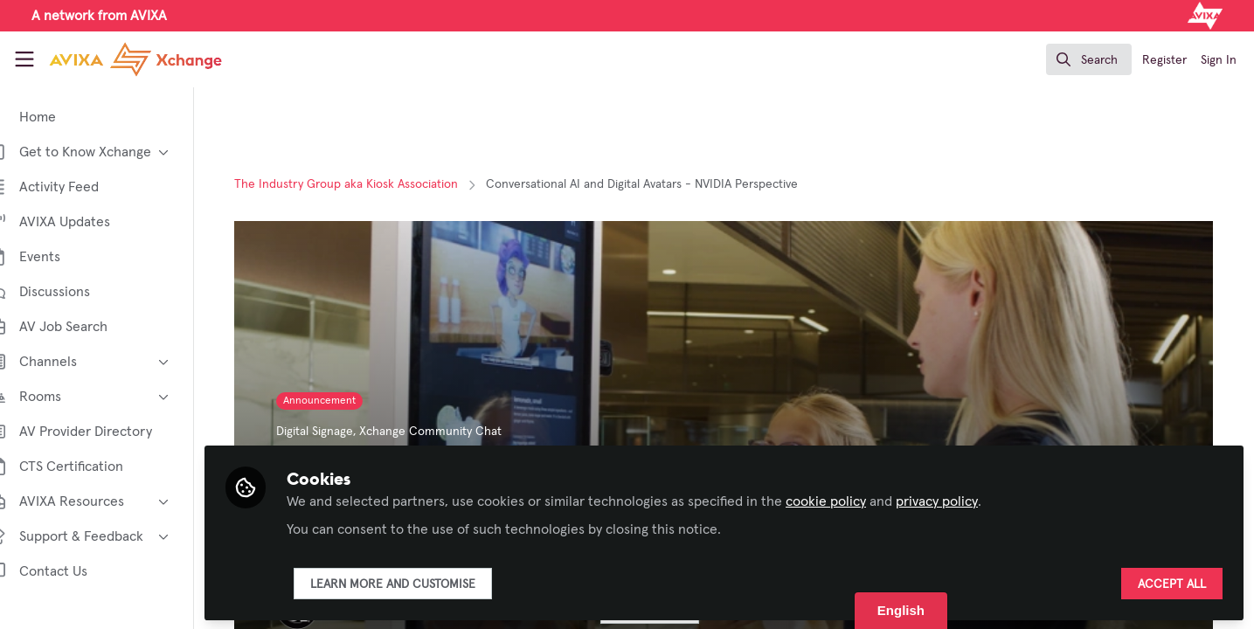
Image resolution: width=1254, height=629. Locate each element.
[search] (1089, 59)
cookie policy (855, 500)
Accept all (1172, 583)
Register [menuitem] (1164, 60)
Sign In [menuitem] (1219, 60)
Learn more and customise (422, 583)
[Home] (120, 59)
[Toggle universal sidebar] (24, 59)
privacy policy (966, 500)
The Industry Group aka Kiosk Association (362, 184)
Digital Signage (330, 431)
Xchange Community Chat (446, 431)
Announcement (335, 401)
